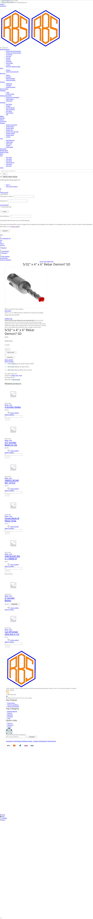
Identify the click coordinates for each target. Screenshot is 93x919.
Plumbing (2, 102)
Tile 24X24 (9, 159)
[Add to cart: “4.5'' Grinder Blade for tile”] (7, 457)
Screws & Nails (10, 94)
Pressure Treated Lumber (13, 66)
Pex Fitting (9, 111)
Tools (1, 138)
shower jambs (10, 126)
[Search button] (4, 174)
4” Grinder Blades (10, 599)
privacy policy (15, 226)
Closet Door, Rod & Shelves (13, 53)
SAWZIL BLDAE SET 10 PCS (12, 481)
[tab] (26, 311)
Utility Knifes (9, 147)
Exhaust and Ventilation (12, 97)
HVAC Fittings (10, 99)
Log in (4, 211)
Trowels (8, 145)
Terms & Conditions (5, 260)
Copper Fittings (10, 108)
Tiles (1, 156)
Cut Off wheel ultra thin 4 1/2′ (12, 633)
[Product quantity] (13, 417)
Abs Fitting (9, 104)
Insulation (9, 61)
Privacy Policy (4, 258)
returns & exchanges (13, 706)
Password (3, 201)
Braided (8, 106)
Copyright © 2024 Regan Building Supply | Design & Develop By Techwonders (31, 741)
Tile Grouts (9, 164)
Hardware (3, 90)
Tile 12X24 (9, 157)
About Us (9, 723)
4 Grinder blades (13, 407)
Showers (2, 123)
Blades (2, 116)
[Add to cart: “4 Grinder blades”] (7, 419)
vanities (8, 137)
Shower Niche (10, 128)
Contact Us (10, 725)
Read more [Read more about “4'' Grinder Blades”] (14, 604)
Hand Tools (3, 121)
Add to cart (10, 352)
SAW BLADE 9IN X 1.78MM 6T (12, 557)
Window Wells (4, 150)
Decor (1, 68)
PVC (7, 114)
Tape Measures (10, 140)
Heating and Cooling (6, 96)
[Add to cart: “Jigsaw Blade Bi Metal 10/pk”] (7, 532)
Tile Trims (8, 166)
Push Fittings (9, 113)
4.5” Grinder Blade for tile (11, 443)
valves (1, 168)
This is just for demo (11, 186)
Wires (1, 154)
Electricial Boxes (10, 78)
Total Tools (9, 144)
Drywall (8, 58)
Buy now (9, 357)
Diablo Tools (50, 261)
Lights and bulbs (10, 80)
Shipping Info (8, 318)
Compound (9, 54)
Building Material (5, 49)
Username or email (7, 196)
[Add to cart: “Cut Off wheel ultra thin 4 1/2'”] (7, 646)
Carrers (9, 727)
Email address (5, 216)
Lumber (8, 65)
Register (5, 231)
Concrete (8, 56)
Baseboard (9, 84)
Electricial (2, 73)
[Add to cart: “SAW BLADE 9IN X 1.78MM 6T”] (7, 570)
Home (41, 261)
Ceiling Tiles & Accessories (13, 51)
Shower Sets (9, 130)
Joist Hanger (9, 63)
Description (8, 311)
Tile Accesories (10, 162)
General (8, 60)
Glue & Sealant (4, 89)
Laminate (8, 85)
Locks (7, 92)
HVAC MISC (9, 101)
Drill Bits (2, 118)
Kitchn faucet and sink (12, 72)
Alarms (8, 75)
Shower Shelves (10, 133)
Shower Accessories (11, 125)
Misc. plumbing (10, 109)
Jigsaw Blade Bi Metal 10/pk (12, 519)
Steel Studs (3, 149)
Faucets (8, 70)
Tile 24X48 (9, 161)
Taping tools (9, 142)
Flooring (2, 82)
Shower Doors (10, 135)
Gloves (2, 120)
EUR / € (8, 185)
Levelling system (10, 87)
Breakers (8, 77)
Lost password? (4, 205)
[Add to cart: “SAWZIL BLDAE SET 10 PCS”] (7, 495)
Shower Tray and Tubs (12, 132)
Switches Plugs (4, 152)
